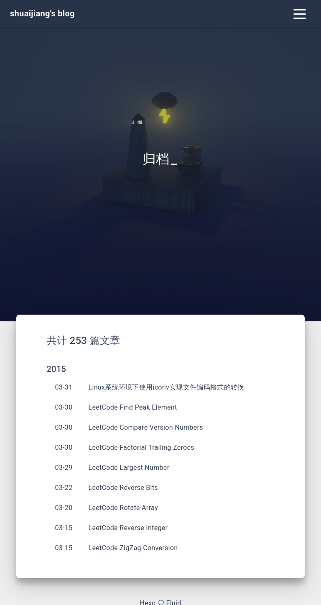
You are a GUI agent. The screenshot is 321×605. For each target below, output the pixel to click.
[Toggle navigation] (299, 13)
